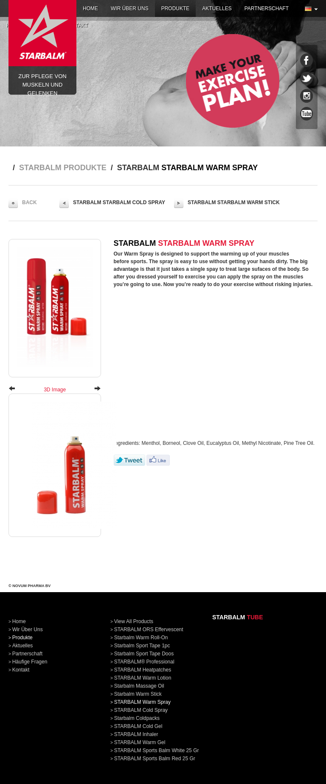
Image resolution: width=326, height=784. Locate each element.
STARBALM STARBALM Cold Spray (112, 203)
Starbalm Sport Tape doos (144, 654)
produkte (175, 8)
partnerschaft (266, 8)
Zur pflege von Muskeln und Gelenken (42, 36)
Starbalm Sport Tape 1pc (142, 646)
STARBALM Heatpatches (142, 670)
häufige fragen (30, 662)
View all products (134, 621)
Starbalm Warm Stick (138, 694)
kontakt (21, 670)
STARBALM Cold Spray (141, 710)
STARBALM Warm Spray (142, 702)
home (90, 8)
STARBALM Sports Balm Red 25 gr (154, 759)
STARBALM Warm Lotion (142, 678)
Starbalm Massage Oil (139, 686)
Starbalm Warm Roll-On (141, 638)
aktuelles (216, 8)
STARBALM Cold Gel (138, 726)
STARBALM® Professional (144, 662)
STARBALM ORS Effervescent (148, 629)
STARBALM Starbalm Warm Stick (227, 203)
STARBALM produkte (63, 167)
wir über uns (130, 8)
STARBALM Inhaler (136, 734)
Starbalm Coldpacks (137, 718)
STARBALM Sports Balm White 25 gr (156, 750)
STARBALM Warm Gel (140, 742)
